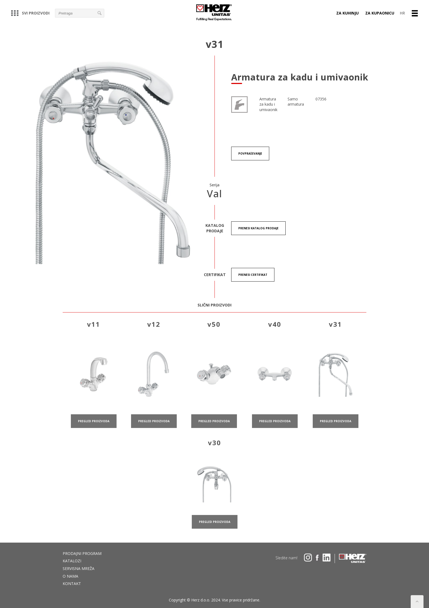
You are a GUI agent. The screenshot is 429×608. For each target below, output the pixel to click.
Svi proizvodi (30, 13)
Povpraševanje (250, 153)
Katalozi (72, 560)
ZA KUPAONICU (379, 13)
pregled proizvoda (93, 427)
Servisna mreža (78, 568)
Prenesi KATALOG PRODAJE (258, 228)
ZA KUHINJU (347, 13)
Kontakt (72, 583)
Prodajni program (82, 553)
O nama (70, 576)
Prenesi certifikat (252, 275)
